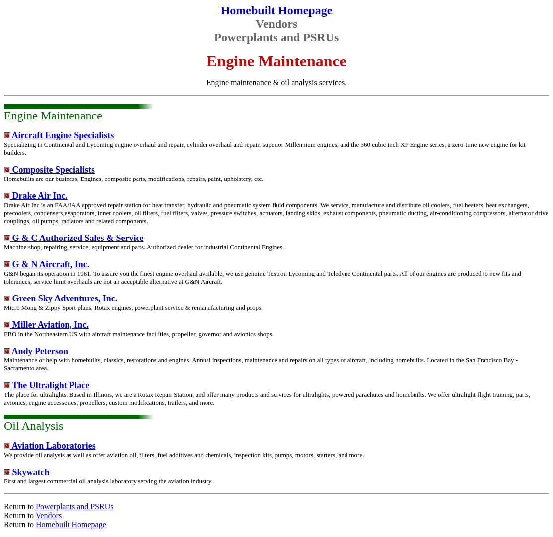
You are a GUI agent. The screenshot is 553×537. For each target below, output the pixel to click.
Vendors (49, 515)
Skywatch (27, 472)
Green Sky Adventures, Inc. (60, 298)
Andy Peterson (36, 351)
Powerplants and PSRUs (74, 506)
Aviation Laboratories (50, 446)
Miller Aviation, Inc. (46, 325)
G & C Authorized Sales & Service (73, 238)
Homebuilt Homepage (71, 524)
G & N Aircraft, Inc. (46, 264)
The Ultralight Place (46, 385)
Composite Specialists (49, 170)
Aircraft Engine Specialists (59, 135)
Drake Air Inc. (36, 196)
